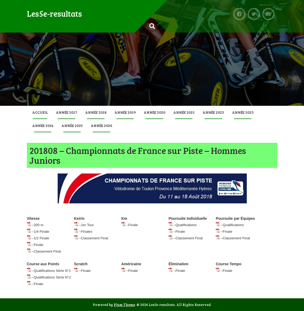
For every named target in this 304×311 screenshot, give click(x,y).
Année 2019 (125, 112)
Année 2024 (43, 125)
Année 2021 (184, 112)
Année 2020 (154, 112)
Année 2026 (101, 125)
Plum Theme (124, 304)
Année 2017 (66, 112)
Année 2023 (243, 112)
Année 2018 (96, 112)
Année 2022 (213, 112)
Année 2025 (72, 125)
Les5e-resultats (54, 13)
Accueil (40, 112)
